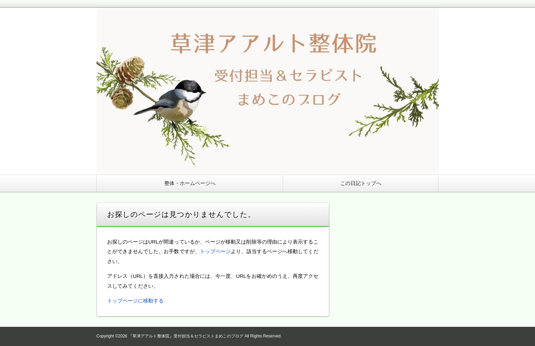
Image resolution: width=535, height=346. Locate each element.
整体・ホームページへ (190, 183)
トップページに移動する (135, 301)
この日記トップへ (360, 183)
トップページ (215, 251)
